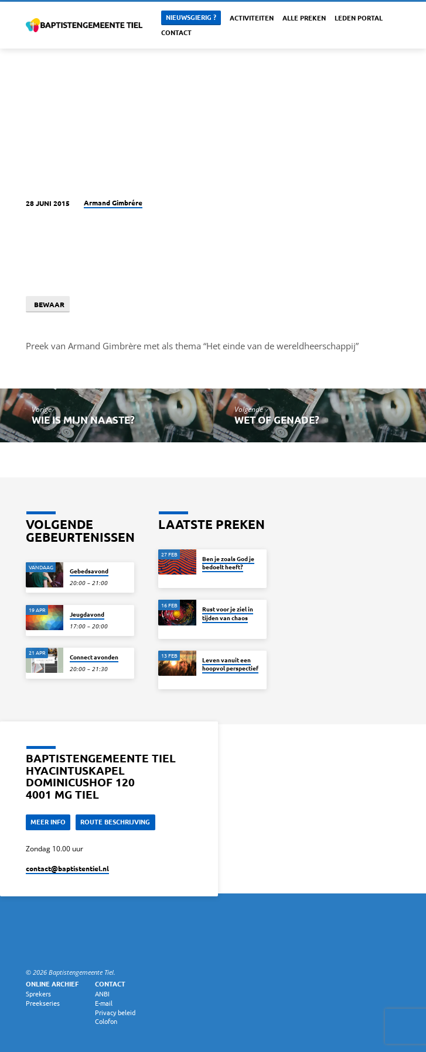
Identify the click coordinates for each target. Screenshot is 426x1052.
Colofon (106, 1021)
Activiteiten (252, 17)
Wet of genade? (276, 420)
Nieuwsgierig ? (191, 17)
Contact (176, 32)
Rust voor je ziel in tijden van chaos (227, 612)
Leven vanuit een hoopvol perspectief (230, 663)
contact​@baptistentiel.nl (67, 868)
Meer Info (48, 821)
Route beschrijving (115, 821)
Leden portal (359, 17)
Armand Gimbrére (113, 202)
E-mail (104, 1003)
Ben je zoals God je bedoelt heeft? (228, 562)
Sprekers (38, 993)
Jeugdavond (87, 614)
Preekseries (43, 1003)
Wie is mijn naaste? (83, 420)
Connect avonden (94, 656)
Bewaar (47, 304)
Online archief (52, 983)
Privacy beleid (115, 1012)
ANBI (102, 993)
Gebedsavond (89, 570)
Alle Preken (304, 17)
